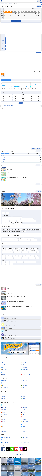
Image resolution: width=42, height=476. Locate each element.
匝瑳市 (17, 256)
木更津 (4, 157)
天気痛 (3, 40)
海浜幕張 (7, 213)
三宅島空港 (28, 229)
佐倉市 (18, 250)
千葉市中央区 (4, 248)
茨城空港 (13, 231)
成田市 (14, 250)
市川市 (37, 248)
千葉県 (10, 3)
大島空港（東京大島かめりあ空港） (7, 229)
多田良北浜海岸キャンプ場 (18, 222)
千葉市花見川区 (10, 248)
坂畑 (4, 159)
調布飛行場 (18, 231)
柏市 (25, 250)
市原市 (28, 250)
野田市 (11, 250)
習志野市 (21, 250)
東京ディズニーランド (5, 238)
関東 (6, 3)
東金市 (11, 256)
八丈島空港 (23, 229)
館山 (4, 161)
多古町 (36, 256)
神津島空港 (33, 229)
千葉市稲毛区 (16, 248)
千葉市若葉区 (22, 248)
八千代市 (35, 250)
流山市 (32, 250)
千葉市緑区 (27, 248)
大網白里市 (28, 256)
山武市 (24, 256)
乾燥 (3, 43)
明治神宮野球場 (20, 238)
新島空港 (37, 229)
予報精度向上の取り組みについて (21, 454)
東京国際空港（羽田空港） (6, 231)
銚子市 (3, 256)
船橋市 (3, 250)
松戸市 (7, 250)
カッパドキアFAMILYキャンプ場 (7, 222)
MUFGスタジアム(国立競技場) (29, 238)
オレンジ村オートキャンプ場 (6, 217)
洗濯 (3, 48)
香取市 (21, 256)
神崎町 (33, 256)
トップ (2, 3)
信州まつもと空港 (17, 229)
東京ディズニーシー (14, 238)
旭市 (13, 256)
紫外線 (3, 37)
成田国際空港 (23, 231)
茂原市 (7, 256)
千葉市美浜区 (32, 248)
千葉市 (3, 213)
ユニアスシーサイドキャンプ (17, 217)
